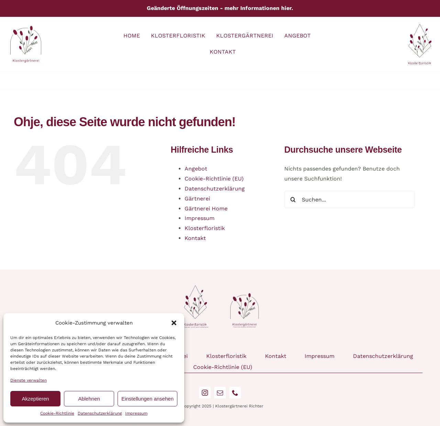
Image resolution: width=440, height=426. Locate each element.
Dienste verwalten (28, 380)
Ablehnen (89, 399)
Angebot (196, 168)
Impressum (136, 413)
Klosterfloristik (205, 228)
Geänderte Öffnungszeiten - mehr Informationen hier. (220, 8)
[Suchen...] (349, 199)
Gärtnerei (197, 198)
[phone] (235, 392)
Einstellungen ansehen (147, 399)
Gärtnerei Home (206, 208)
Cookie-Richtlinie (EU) (214, 178)
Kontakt (195, 238)
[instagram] (205, 392)
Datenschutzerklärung (100, 413)
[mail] (220, 392)
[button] (173, 322)
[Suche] (292, 199)
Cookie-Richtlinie (57, 413)
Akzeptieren (35, 399)
